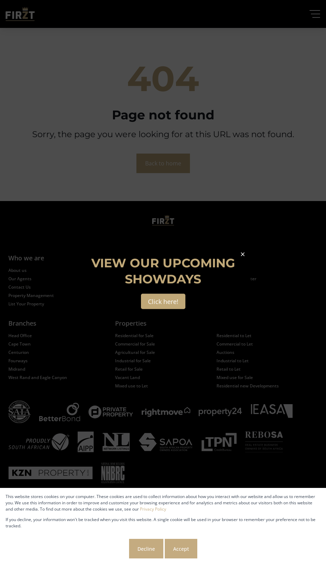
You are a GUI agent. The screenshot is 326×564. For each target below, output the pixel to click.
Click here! (163, 301)
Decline (146, 549)
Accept (181, 549)
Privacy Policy (153, 509)
